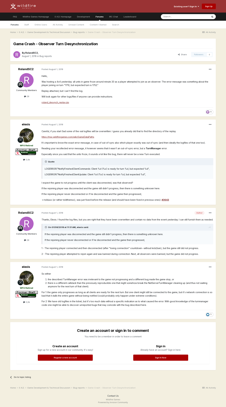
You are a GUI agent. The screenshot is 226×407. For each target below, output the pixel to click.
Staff (26, 24)
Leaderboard (130, 16)
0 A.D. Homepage (63, 16)
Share (182, 54)
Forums (100, 18)
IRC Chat (113, 16)
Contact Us (113, 395)
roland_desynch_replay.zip (55, 102)
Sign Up (209, 6)
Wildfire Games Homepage (36, 16)
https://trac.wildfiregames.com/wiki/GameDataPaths (68, 137)
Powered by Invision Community (113, 402)
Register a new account (65, 357)
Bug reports (46, 56)
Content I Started (98, 24)
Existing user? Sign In (186, 6)
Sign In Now (160, 357)
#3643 (165, 199)
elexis (26, 124)
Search (115, 24)
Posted (52, 69)
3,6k (26, 159)
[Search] (177, 16)
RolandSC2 (31, 52)
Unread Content (76, 24)
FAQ (15, 16)
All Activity (58, 24)
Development (83, 16)
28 (26, 96)
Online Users (41, 24)
